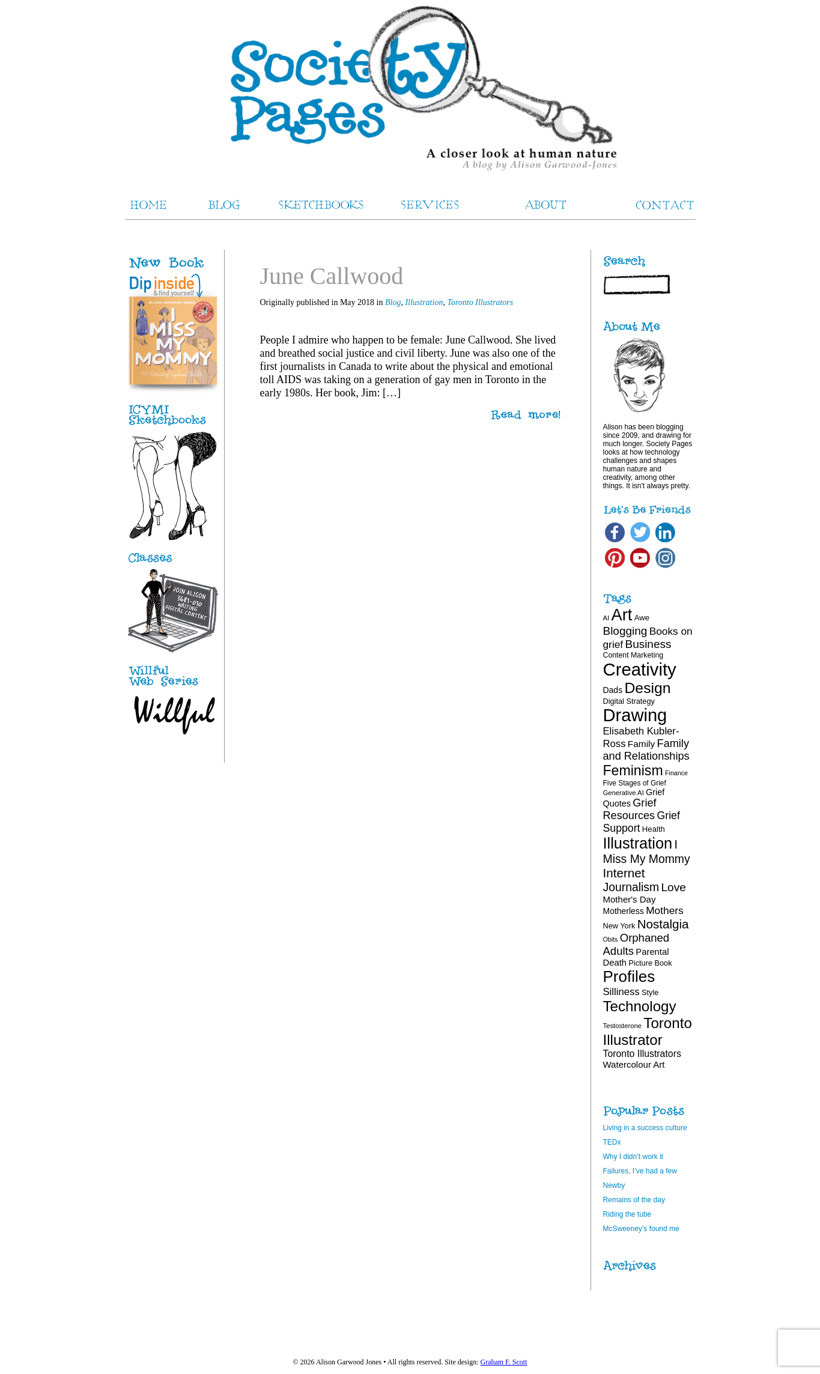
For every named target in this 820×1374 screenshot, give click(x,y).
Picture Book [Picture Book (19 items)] (650, 962)
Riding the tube (627, 1214)
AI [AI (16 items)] (606, 618)
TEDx (612, 1142)
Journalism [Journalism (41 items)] (631, 887)
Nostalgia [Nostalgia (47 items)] (663, 924)
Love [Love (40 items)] (673, 887)
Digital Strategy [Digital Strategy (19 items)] (629, 701)
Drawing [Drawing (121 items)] (635, 715)
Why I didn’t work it (633, 1156)
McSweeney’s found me (641, 1228)
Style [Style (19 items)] (650, 992)
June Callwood (332, 275)
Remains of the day (634, 1200)
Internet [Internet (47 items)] (624, 873)
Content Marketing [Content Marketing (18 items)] (633, 655)
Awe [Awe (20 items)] (641, 617)
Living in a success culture (645, 1128)
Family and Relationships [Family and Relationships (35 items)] (646, 749)
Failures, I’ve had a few (640, 1171)
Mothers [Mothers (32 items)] (664, 910)
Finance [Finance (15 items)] (676, 772)
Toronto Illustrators (480, 302)
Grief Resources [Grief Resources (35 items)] (630, 809)
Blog (393, 302)
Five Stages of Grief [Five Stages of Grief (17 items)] (634, 783)
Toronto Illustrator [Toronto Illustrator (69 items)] (647, 1031)
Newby (614, 1185)
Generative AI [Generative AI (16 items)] (623, 792)
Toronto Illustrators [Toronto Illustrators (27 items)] (642, 1054)
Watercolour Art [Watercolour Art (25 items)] (634, 1064)
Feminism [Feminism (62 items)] (633, 770)
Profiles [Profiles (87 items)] (629, 976)
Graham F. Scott (503, 1362)
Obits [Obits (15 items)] (610, 939)
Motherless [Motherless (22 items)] (623, 911)
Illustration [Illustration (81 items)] (638, 843)
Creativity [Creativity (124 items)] (639, 669)
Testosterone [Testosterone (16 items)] (622, 1025)
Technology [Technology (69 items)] (639, 1006)
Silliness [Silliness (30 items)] (621, 991)
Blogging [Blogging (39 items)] (625, 631)
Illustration (424, 302)
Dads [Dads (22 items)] (613, 690)
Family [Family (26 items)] (641, 744)
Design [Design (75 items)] (647, 688)
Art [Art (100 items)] (622, 614)
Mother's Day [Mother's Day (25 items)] (629, 899)
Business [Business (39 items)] (648, 644)
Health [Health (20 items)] (653, 829)
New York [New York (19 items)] (619, 925)
